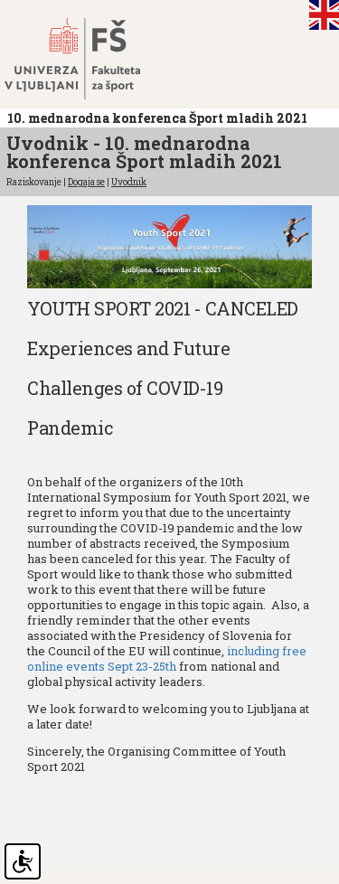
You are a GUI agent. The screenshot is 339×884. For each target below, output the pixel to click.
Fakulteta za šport (93, 58)
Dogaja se (86, 182)
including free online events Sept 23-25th (166, 658)
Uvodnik (128, 182)
